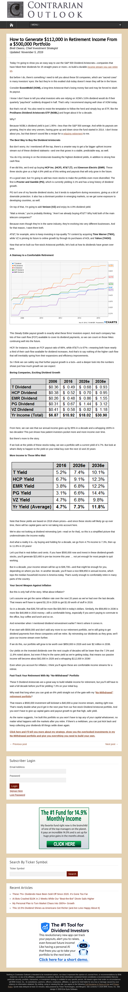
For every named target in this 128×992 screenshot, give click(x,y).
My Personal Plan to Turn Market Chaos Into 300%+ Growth (43, 903)
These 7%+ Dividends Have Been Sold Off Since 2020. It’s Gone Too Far (50, 894)
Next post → (112, 744)
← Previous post (18, 744)
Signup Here (16, 791)
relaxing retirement (73, 133)
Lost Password (17, 795)
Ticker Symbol (17, 868)
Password (15, 776)
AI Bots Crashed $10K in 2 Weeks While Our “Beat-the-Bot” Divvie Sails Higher (53, 898)
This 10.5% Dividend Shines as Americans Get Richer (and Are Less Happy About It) (56, 908)
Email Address (17, 767)
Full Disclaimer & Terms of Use (97, 984)
